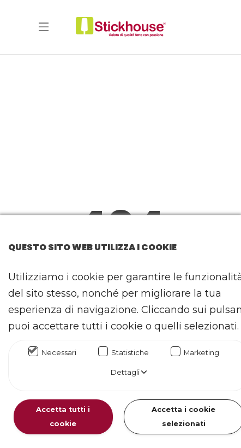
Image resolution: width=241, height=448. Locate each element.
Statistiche (130, 353)
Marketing (201, 353)
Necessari (58, 353)
